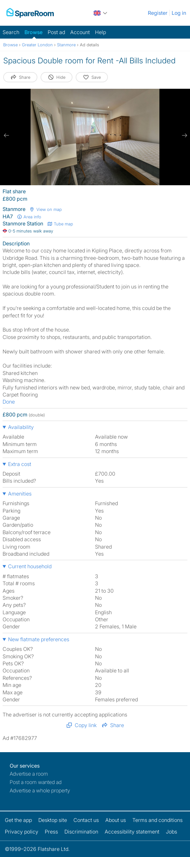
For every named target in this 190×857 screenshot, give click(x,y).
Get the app (18, 820)
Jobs (171, 831)
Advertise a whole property (40, 790)
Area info (29, 216)
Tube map (60, 223)
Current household (30, 566)
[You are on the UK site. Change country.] (100, 12)
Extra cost (19, 464)
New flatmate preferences (38, 639)
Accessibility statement (132, 831)
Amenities (20, 493)
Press (51, 831)
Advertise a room (29, 773)
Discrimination (81, 831)
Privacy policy (21, 831)
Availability (21, 427)
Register (157, 13)
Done (9, 401)
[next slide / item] (183, 135)
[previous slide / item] (6, 135)
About (115, 820)
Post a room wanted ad (36, 782)
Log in (179, 13)
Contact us (86, 820)
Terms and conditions (157, 820)
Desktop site (52, 820)
